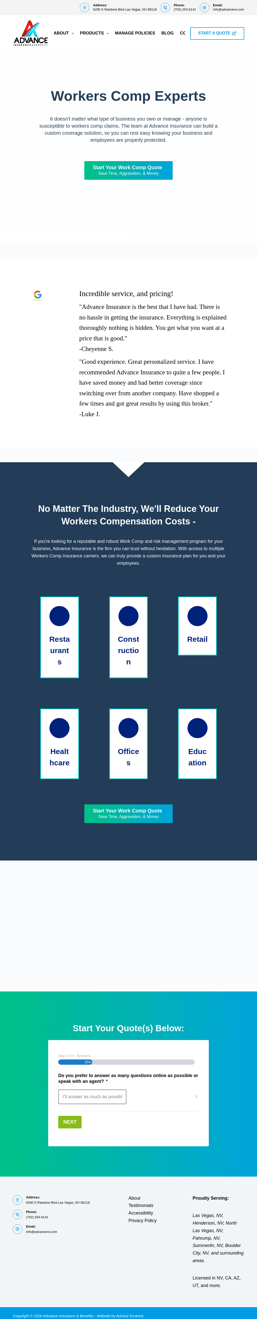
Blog (167, 33)
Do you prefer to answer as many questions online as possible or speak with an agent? (128, 1078)
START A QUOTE (217, 33)
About (65, 33)
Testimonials (140, 1200)
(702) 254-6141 (185, 9)
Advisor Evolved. (130, 1310)
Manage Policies (135, 33)
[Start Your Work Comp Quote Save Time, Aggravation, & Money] (128, 170)
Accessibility (140, 1207)
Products (95, 33)
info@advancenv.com (228, 9)
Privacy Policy (142, 1215)
